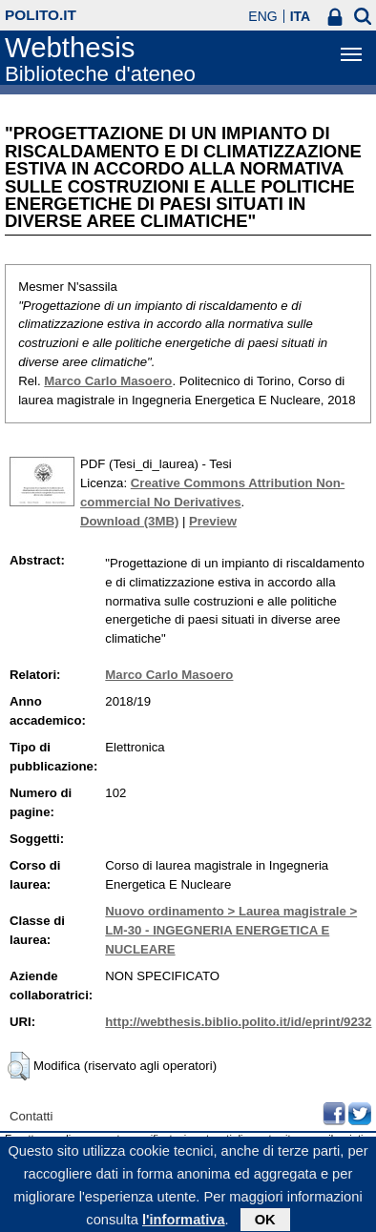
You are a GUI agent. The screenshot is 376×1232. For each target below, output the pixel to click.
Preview (213, 521)
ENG (262, 16)
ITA (300, 16)
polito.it (40, 15)
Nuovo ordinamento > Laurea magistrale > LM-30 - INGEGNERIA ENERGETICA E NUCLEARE (231, 930)
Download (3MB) (129, 521)
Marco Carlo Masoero (108, 381)
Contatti (31, 1116)
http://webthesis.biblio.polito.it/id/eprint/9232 (238, 1022)
